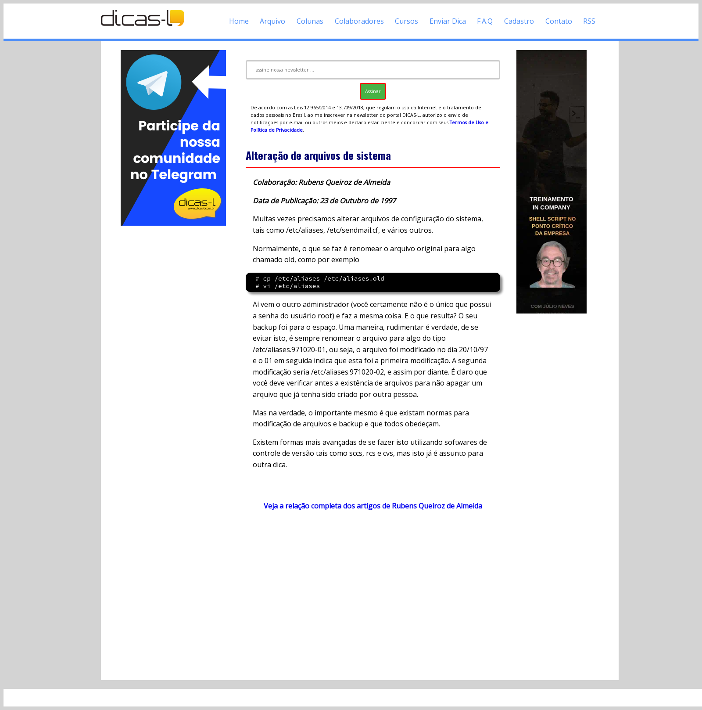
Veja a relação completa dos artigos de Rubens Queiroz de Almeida (373, 506)
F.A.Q (485, 21)
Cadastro (519, 21)
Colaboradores (359, 21)
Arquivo (272, 21)
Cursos (406, 21)
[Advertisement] (173, 359)
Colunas (310, 21)
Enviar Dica (448, 21)
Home (239, 21)
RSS (589, 21)
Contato (558, 21)
